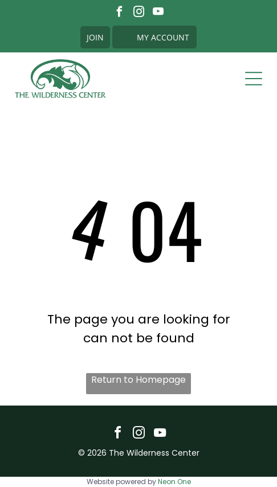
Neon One (174, 481)
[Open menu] (253, 78)
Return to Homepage (138, 379)
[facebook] (119, 13)
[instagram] (139, 13)
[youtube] (158, 13)
